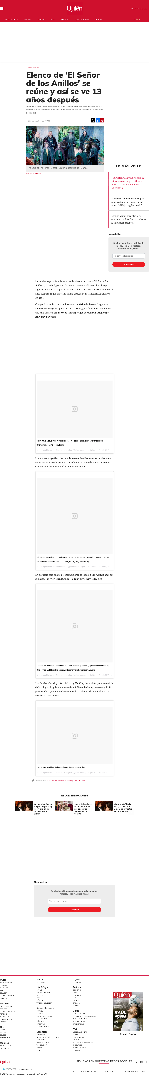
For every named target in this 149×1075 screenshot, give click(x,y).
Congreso (77, 995)
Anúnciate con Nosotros (133, 1072)
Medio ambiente (80, 1032)
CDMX (75, 998)
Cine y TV (40, 998)
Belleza (64, 20)
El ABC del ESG (79, 1048)
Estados (77, 1000)
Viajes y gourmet (81, 20)
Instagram (72, 781)
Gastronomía (6, 1006)
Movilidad (77, 1040)
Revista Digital (139, 8)
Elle (2, 1027)
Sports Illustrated (45, 1008)
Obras (39, 1048)
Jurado (3, 1022)
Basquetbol (42, 1019)
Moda (53, 20)
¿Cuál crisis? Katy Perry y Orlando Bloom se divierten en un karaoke (123, 808)
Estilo (39, 990)
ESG (38, 1050)
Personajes (5, 1014)
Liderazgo (4, 1048)
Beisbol (39, 1014)
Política (77, 987)
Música (39, 1000)
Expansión (42, 1031)
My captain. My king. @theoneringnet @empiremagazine (61, 767)
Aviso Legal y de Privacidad (84, 1072)
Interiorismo (78, 1024)
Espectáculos (11, 20)
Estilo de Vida (6, 1019)
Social (76, 1035)
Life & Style (42, 987)
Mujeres (4, 1042)
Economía (40, 1040)
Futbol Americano (44, 1016)
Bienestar (4, 1017)
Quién (3, 979)
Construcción (79, 1014)
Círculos (41, 20)
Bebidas (3, 1009)
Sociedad (77, 1006)
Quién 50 (137, 19)
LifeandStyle (79, 982)
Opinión (39, 980)
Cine (83, 781)
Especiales (41, 982)
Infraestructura (80, 1019)
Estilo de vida (6, 1038)
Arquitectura (79, 1021)
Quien (136, 1062)
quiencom (143, 1062)
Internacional (43, 1042)
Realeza (27, 20)
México (76, 993)
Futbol (39, 1011)
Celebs (3, 1035)
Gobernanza (78, 1037)
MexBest (4, 1003)
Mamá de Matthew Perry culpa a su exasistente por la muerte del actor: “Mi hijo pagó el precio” (127, 202)
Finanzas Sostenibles (83, 1042)
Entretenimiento (43, 993)
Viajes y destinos (7, 1011)
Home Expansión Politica (47, 1037)
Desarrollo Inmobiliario (84, 1016)
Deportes (40, 995)
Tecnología (41, 1045)
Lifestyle (40, 1024)
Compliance (109, 1072)
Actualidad (5, 1046)
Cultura (98, 20)
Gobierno (77, 990)
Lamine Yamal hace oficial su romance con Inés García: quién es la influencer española (128, 219)
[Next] (131, 805)
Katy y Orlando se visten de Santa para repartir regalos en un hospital (83, 809)
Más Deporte (42, 1021)
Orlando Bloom (56, 781)
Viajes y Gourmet (7, 996)
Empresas (40, 1035)
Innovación (78, 1045)
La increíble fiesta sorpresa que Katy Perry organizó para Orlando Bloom (43, 809)
